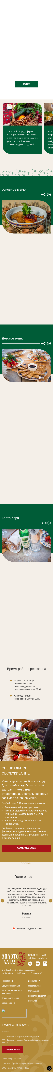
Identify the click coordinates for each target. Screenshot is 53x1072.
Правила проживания (11, 1059)
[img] (49, 5)
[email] (27, 1031)
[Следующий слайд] (50, 900)
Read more (26, 905)
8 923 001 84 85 (37, 955)
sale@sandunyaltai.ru (37, 958)
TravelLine (26, 863)
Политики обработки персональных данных (28, 1041)
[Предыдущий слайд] (2, 900)
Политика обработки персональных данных (22, 1063)
